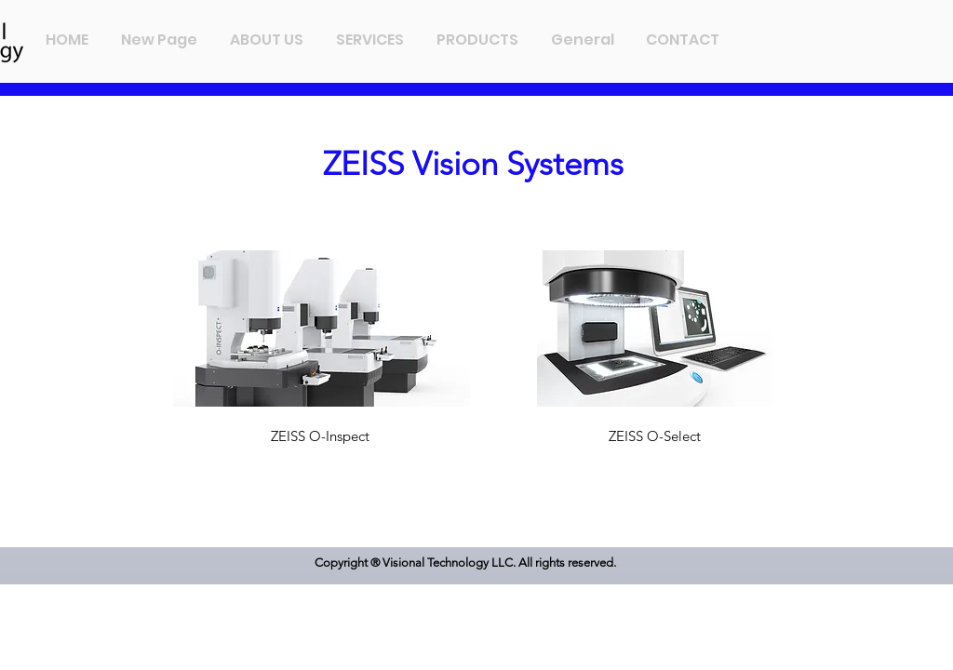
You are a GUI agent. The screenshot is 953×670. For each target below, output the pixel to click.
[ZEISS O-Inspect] (321, 436)
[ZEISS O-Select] (654, 436)
